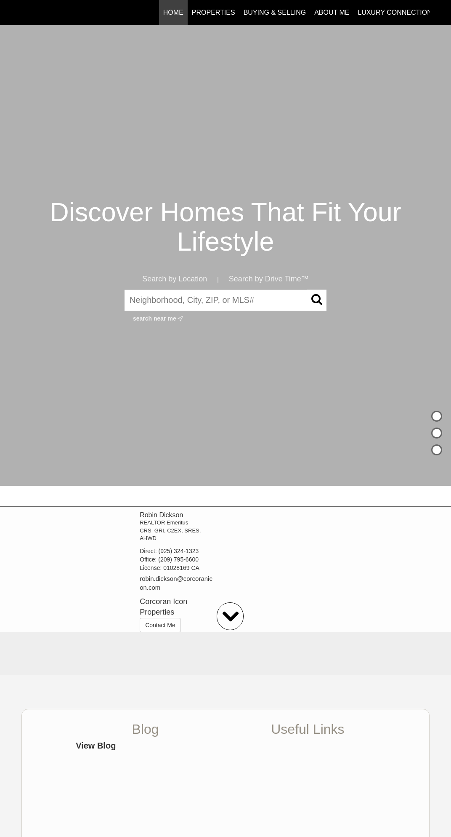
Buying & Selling (275, 12)
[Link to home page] (25, 12)
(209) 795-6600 (178, 559)
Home (173, 12)
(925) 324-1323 (179, 551)
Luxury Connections (397, 12)
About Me (331, 12)
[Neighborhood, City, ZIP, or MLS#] (225, 300)
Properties (213, 12)
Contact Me (160, 625)
